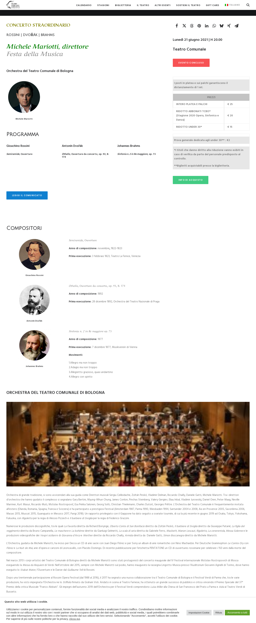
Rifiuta (218, 612)
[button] (248, 5)
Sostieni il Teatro (188, 5)
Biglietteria (123, 5)
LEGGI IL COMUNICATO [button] (27, 189)
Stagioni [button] (103, 5)
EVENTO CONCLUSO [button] (191, 56)
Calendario (84, 5)
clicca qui (74, 619)
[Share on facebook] (176, 19)
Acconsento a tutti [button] (237, 612)
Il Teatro (143, 5)
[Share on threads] (191, 19)
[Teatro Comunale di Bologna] (13, 5)
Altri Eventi (162, 5)
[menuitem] (84, 5)
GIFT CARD (212, 5)
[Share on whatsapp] (214, 19)
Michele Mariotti (24, 113)
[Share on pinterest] (199, 19)
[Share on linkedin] (206, 19)
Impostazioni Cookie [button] (199, 612)
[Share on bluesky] (221, 19)
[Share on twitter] (184, 19)
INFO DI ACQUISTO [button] (190, 173)
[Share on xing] (229, 19)
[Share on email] (236, 19)
